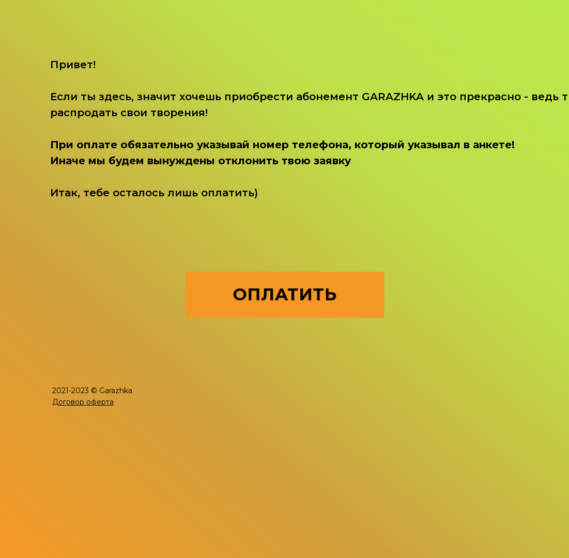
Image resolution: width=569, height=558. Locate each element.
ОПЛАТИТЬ (285, 294)
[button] (83, 402)
